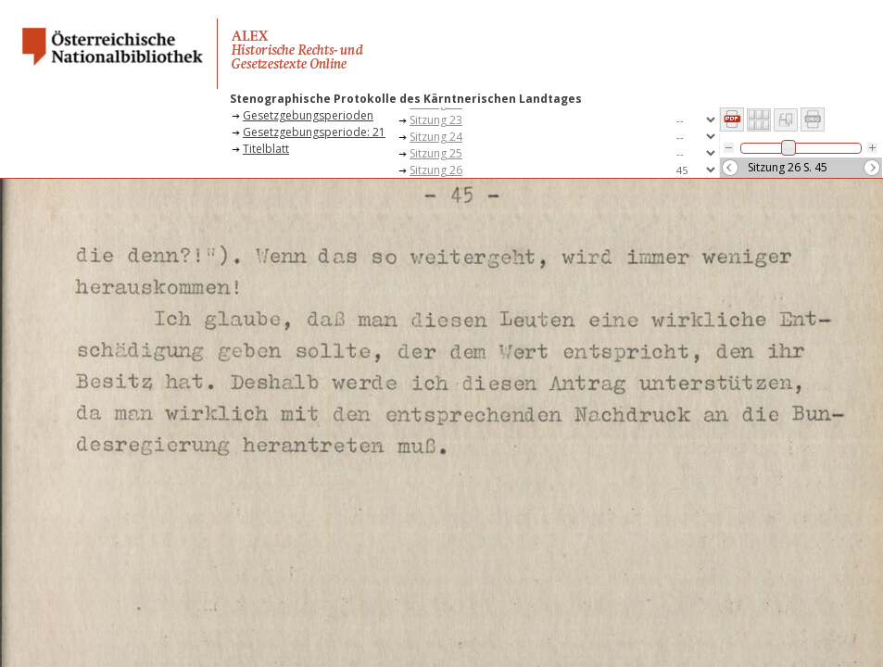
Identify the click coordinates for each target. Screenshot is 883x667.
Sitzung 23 (436, 120)
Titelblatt (266, 149)
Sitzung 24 (436, 137)
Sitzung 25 (436, 153)
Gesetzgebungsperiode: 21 (314, 132)
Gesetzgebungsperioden (308, 115)
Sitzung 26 (436, 170)
